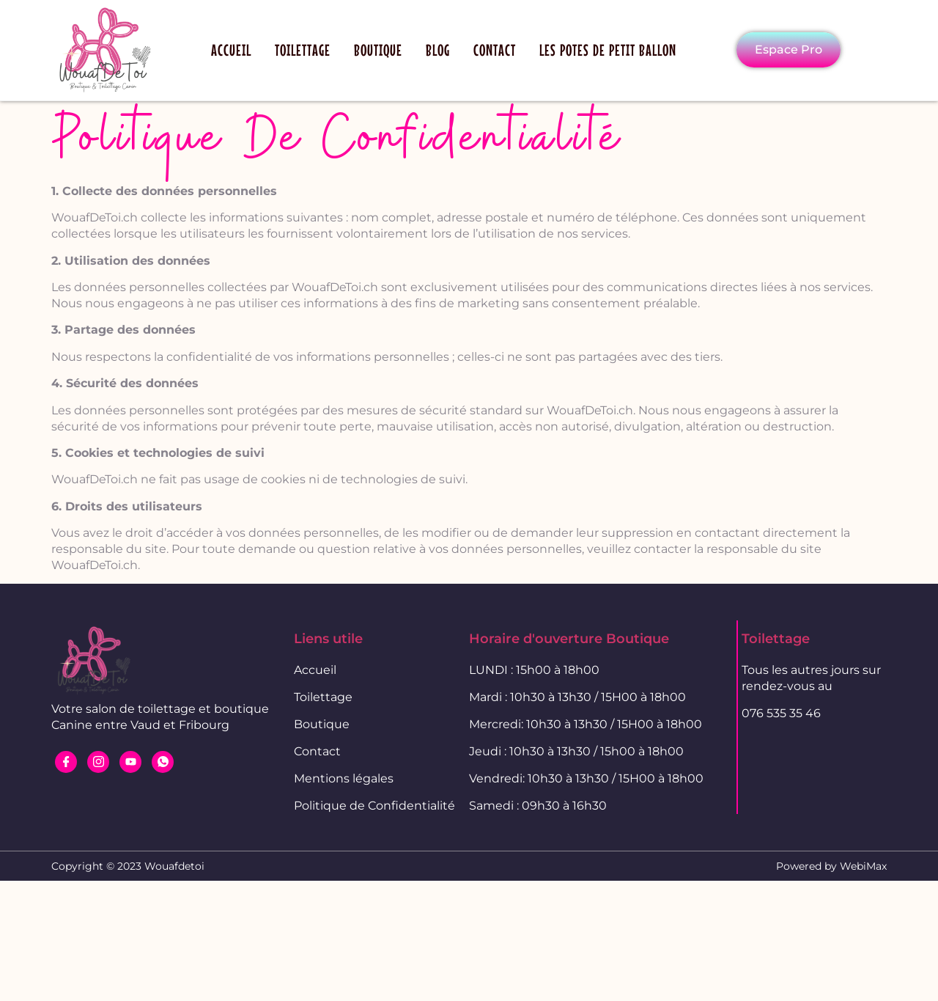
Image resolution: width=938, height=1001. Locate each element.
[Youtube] (130, 762)
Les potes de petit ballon (607, 49)
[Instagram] (98, 762)
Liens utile (328, 639)
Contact (494, 49)
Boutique (378, 49)
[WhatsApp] (163, 762)
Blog (438, 49)
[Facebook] (66, 762)
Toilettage (302, 49)
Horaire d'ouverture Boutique (569, 639)
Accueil (231, 49)
